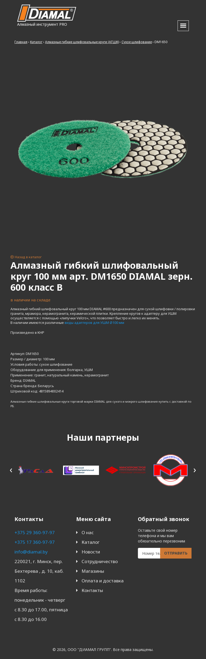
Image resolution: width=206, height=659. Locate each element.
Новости (91, 552)
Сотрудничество (100, 561)
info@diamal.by (31, 552)
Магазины (93, 571)
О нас (88, 532)
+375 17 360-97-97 (34, 542)
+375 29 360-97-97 (34, 532)
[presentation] (11, 469)
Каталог (91, 542)
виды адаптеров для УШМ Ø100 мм (94, 322)
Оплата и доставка (103, 581)
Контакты (92, 590)
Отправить (175, 553)
